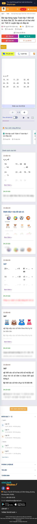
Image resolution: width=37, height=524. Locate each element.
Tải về (27, 36)
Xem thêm (5, 457)
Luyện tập (22, 54)
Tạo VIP (23, 9)
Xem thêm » (8, 185)
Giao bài (10, 40)
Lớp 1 (2, 13)
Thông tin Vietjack (9, 512)
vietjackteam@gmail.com (14, 500)
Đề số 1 (3, 47)
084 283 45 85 (10, 497)
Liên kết (5, 509)
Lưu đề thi (27, 40)
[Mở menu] (7, 9)
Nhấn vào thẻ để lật (18, 106)
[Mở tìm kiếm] (17, 9)
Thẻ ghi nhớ (8, 54)
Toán (8, 13)
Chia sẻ (9, 36)
